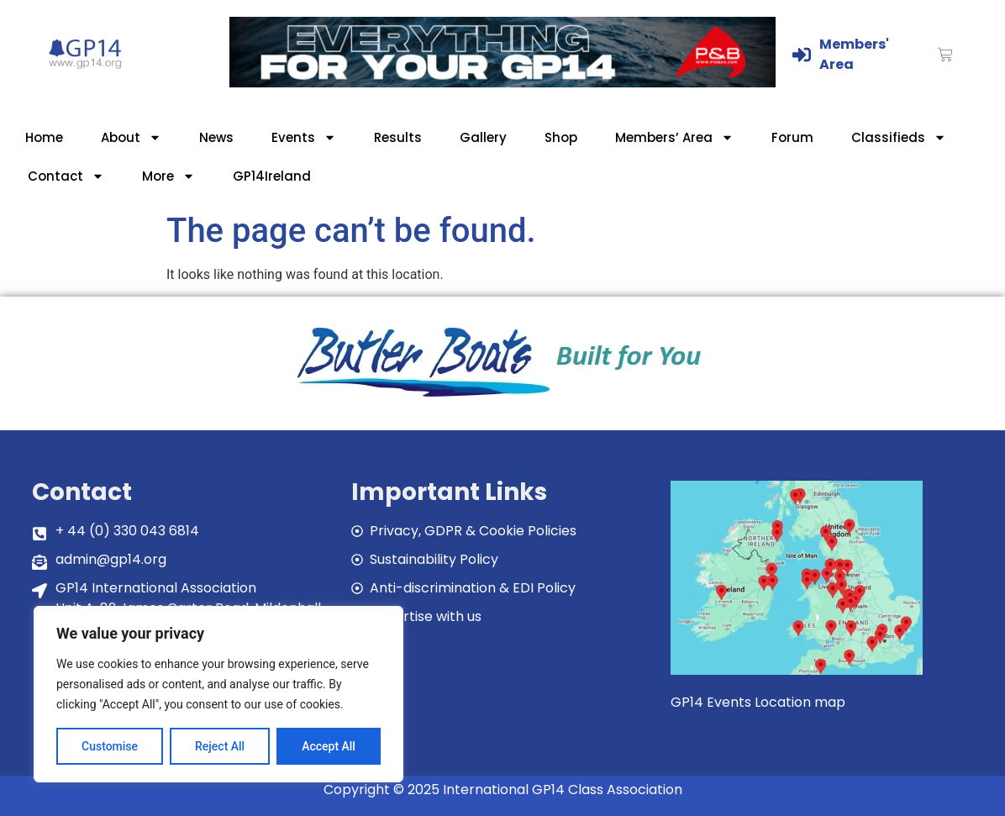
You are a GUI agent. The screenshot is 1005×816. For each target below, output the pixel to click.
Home (44, 137)
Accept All (328, 746)
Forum (792, 137)
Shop (561, 137)
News (216, 137)
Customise (110, 746)
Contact (66, 176)
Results (398, 137)
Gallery (483, 137)
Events (303, 137)
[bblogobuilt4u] (502, 399)
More (168, 176)
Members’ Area (674, 137)
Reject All (220, 746)
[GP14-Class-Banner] (502, 83)
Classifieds (898, 137)
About (131, 137)
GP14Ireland (272, 176)
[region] (218, 694)
